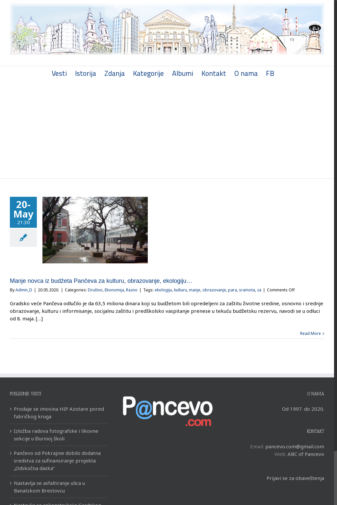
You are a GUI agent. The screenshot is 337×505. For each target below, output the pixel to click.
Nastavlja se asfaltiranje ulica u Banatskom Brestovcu (49, 487)
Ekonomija (114, 290)
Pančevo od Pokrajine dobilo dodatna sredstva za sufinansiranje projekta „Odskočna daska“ (57, 460)
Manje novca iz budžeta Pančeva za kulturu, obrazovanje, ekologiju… (101, 281)
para (232, 290)
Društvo (95, 290)
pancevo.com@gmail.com (294, 446)
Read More (310, 333)
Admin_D (23, 290)
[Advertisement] (167, 129)
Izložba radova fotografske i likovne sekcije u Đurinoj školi (56, 435)
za (259, 290)
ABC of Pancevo (306, 454)
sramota (247, 290)
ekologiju (163, 290)
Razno (132, 290)
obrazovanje (214, 290)
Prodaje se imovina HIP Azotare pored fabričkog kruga (59, 412)
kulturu (180, 290)
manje (194, 290)
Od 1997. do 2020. (303, 408)
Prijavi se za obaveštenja (295, 478)
